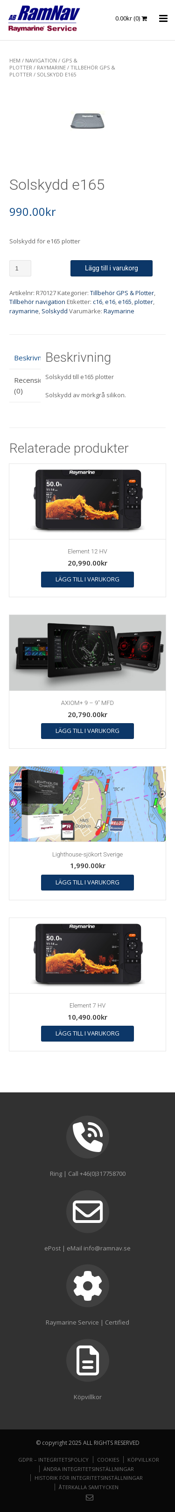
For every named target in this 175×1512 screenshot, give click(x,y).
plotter (143, 301)
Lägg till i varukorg (111, 268)
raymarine (24, 311)
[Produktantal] (20, 268)
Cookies (108, 1459)
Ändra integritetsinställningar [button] (88, 1468)
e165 (125, 301)
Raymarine (51, 67)
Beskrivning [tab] (25, 357)
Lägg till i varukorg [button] (87, 579)
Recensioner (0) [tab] (25, 385)
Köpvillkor (143, 1459)
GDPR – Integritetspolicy (53, 1459)
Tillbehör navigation (37, 301)
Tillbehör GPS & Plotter (122, 293)
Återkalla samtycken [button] (89, 1487)
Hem (15, 60)
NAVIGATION (41, 60)
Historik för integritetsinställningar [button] (89, 1477)
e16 (110, 301)
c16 (97, 301)
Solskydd (55, 311)
